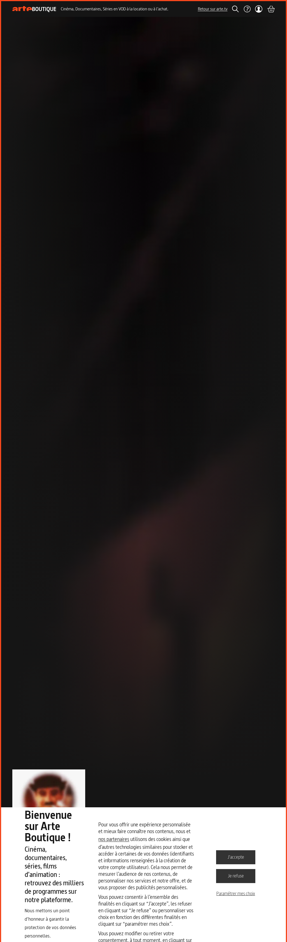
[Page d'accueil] (34, 9)
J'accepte (236, 857)
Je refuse (236, 876)
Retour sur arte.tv (213, 9)
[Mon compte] (259, 8)
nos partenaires (113, 839)
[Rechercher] (235, 8)
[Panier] (271, 8)
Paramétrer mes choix (235, 893)
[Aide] (247, 8)
